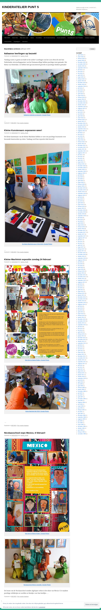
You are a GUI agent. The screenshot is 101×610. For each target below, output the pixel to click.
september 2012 (82, 343)
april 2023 (80, 116)
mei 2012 (80, 348)
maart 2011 (80, 371)
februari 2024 (81, 97)
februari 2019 (81, 206)
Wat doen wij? (24, 38)
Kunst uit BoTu (61, 38)
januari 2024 (81, 99)
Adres (32, 38)
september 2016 (82, 258)
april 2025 (80, 75)
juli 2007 (80, 393)
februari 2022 (81, 141)
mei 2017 (80, 243)
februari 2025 (81, 79)
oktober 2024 (81, 84)
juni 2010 (80, 380)
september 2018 (82, 215)
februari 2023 (81, 119)
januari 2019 (81, 208)
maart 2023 (80, 117)
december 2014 (82, 297)
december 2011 (81, 356)
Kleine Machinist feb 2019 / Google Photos (37, 411)
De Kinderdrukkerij (49, 38)
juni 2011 (80, 365)
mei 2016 (80, 265)
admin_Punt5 (24, 56)
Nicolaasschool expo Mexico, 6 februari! (24, 433)
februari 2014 (81, 315)
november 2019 (82, 189)
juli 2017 (80, 239)
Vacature (25, 41)
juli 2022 (80, 132)
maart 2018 (80, 225)
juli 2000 (80, 421)
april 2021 (80, 160)
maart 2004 (80, 406)
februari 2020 (81, 184)
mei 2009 (80, 384)
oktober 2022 (81, 127)
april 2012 (80, 350)
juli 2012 (80, 345)
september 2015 (82, 280)
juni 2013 (80, 328)
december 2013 (82, 319)
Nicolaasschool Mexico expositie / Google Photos (37, 585)
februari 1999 (81, 432)
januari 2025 (81, 80)
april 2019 (80, 202)
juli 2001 (80, 411)
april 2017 (80, 245)
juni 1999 (80, 430)
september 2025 (82, 67)
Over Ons (15, 38)
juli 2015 (80, 284)
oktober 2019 (81, 191)
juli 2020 (80, 175)
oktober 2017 (81, 234)
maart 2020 (80, 182)
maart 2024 (80, 95)
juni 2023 (80, 112)
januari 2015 (81, 295)
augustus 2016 (81, 260)
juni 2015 (80, 286)
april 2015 (80, 289)
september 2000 (82, 417)
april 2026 (80, 55)
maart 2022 (80, 140)
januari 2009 (81, 389)
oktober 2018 (81, 214)
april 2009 (80, 385)
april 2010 (80, 382)
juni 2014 (80, 308)
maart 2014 (80, 313)
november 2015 (82, 276)
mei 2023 (80, 114)
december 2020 (82, 165)
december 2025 (82, 62)
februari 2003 (81, 409)
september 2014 (82, 302)
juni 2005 (80, 400)
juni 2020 (80, 177)
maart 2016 (80, 269)
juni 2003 (80, 408)
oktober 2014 (81, 300)
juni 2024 (80, 90)
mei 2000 (80, 422)
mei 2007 (80, 395)
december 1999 (82, 426)
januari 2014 (81, 317)
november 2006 (82, 398)
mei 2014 (80, 310)
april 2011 (80, 369)
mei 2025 (80, 73)
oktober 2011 (81, 360)
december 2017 (82, 230)
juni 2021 (80, 156)
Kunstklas (39, 38)
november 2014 (82, 299)
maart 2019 (80, 204)
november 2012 (82, 339)
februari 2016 (81, 271)
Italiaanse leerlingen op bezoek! (20, 53)
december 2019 (82, 188)
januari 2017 (81, 250)
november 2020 (82, 167)
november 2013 (82, 321)
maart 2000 (80, 424)
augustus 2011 (81, 363)
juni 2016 (80, 263)
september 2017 (82, 236)
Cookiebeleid (42, 607)
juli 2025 (80, 69)
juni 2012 (80, 347)
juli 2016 (80, 262)
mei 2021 (80, 158)
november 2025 (82, 64)
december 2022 (82, 123)
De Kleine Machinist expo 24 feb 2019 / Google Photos (37, 244)
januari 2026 (81, 60)
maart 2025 (80, 77)
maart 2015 (80, 291)
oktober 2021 (81, 149)
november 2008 (82, 391)
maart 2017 (80, 247)
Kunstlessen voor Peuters (75, 38)
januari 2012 (81, 354)
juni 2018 (80, 219)
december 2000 (82, 415)
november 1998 (82, 433)
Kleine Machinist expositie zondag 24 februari (27, 259)
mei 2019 (80, 201)
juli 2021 (80, 154)
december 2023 (82, 101)
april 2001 (80, 413)
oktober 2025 (81, 66)
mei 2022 (80, 136)
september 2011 (82, 361)
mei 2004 (80, 404)
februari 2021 (81, 164)
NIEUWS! (7, 38)
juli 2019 (80, 197)
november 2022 (82, 125)
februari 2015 (81, 293)
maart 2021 (80, 162)
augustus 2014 (81, 304)
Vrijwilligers (17, 41)
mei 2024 (80, 92)
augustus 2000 (81, 419)
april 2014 (80, 311)
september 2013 (82, 324)
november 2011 (82, 358)
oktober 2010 (81, 376)
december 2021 (82, 145)
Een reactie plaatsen (23, 123)
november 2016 (82, 254)
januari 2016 (81, 273)
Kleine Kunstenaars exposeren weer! (23, 130)
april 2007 (80, 397)
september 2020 (82, 171)
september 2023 (82, 106)
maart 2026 (80, 56)
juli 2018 (80, 217)
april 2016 (80, 267)
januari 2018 (81, 228)
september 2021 (82, 151)
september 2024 (82, 86)
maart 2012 (80, 352)
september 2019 (82, 193)
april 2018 (80, 223)
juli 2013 (80, 326)
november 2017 (82, 232)
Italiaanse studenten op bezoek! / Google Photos (37, 115)
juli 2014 (80, 306)
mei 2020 (80, 178)
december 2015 (82, 275)
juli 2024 (80, 88)
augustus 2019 (81, 195)
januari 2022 (81, 143)
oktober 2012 (81, 341)
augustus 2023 (81, 108)
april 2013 (80, 332)
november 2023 (82, 103)
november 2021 (82, 147)
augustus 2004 (81, 402)
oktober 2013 (81, 323)
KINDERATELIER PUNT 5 (20, 7)
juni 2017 (80, 241)
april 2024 (80, 93)
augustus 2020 (81, 173)
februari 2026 (81, 58)
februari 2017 (81, 249)
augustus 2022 (81, 130)
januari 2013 (81, 336)
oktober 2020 (81, 169)
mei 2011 (80, 367)
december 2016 (82, 252)
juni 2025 (80, 71)
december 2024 (82, 82)
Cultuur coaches (90, 38)
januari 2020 (81, 186)
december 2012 (82, 337)
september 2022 (82, 128)
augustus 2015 (81, 282)
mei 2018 (80, 221)
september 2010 (82, 378)
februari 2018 (81, 226)
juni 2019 (80, 199)
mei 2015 (80, 287)
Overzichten (7, 41)
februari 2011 (81, 372)
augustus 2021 (81, 153)
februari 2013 (81, 334)
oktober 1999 (81, 428)
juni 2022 (80, 134)
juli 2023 (80, 110)
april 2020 (80, 180)
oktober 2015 (81, 278)
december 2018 (82, 210)
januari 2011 (81, 374)
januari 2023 (81, 121)
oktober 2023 (81, 104)
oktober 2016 (81, 256)
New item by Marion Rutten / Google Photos (37, 360)
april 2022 (80, 138)
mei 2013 (80, 330)
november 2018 (82, 212)
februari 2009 (81, 387)
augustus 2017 (81, 238)
